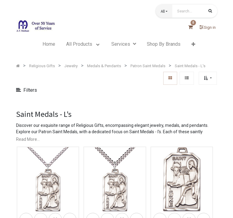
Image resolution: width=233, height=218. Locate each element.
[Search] (210, 11)
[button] (164, 11)
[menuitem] (49, 44)
